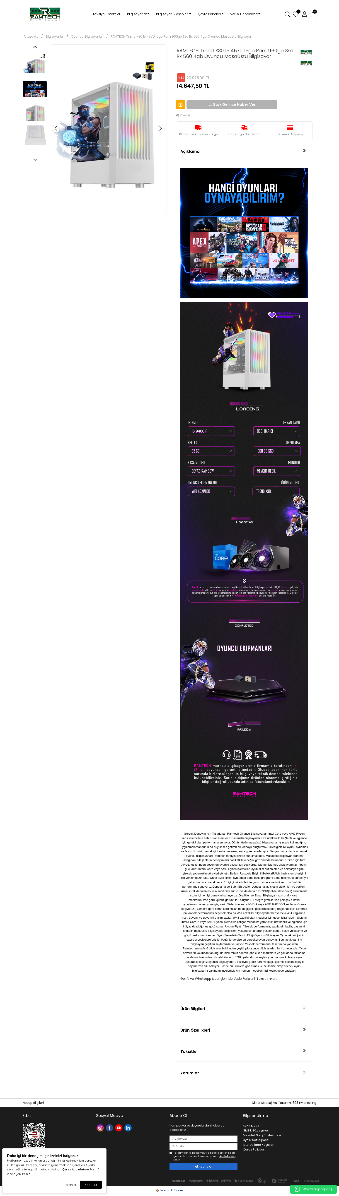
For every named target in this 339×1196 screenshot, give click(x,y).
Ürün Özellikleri (195, 1030)
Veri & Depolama (244, 14)
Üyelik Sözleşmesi (256, 1140)
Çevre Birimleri (209, 14)
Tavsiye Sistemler (106, 14)
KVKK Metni (251, 1126)
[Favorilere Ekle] (180, 104)
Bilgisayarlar (137, 14)
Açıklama (190, 151)
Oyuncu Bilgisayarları (87, 36)
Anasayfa (31, 36)
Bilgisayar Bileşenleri (172, 14)
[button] (304, 14)
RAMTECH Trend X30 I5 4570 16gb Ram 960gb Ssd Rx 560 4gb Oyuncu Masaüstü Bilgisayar (181, 36)
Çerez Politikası (254, 1149)
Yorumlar (189, 1073)
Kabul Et (91, 1185)
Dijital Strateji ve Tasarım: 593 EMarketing (284, 1102)
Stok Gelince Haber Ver (232, 104)
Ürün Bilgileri (192, 1008)
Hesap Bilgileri (33, 1102)
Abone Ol (203, 1167)
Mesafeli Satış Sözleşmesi (262, 1135)
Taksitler (189, 1051)
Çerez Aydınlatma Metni (80, 1169)
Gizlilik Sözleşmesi (256, 1130)
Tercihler (70, 1185)
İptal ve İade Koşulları (258, 1145)
